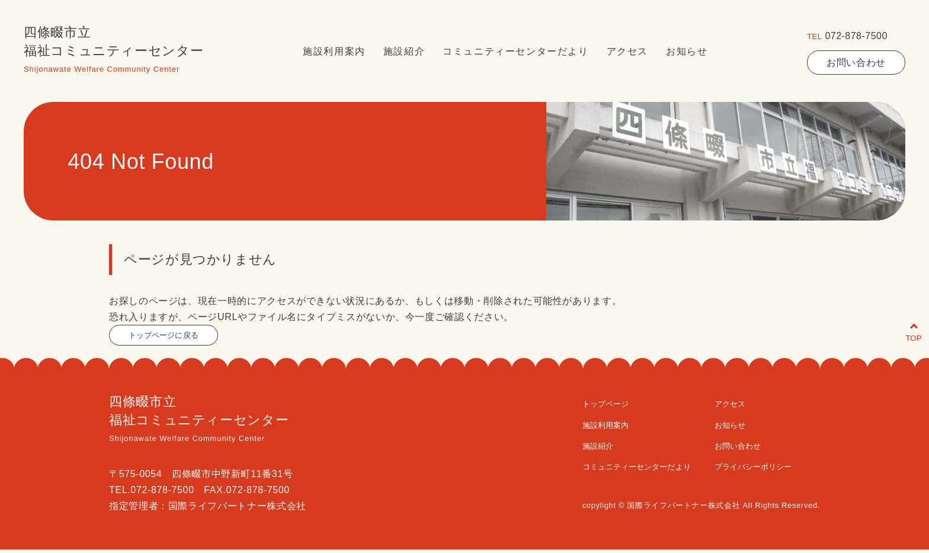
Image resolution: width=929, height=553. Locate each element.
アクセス (627, 51)
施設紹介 (404, 51)
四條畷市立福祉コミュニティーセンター (113, 51)
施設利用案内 (334, 51)
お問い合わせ (856, 62)
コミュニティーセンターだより (515, 51)
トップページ (589, 407)
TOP (900, 324)
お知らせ (686, 51)
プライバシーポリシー (771, 470)
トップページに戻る (173, 337)
